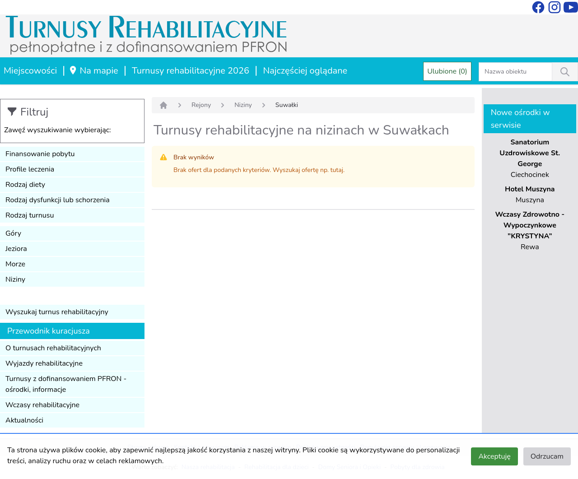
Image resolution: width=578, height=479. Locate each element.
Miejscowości (30, 71)
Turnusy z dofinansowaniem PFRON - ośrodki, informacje (65, 384)
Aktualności (24, 420)
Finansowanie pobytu (40, 154)
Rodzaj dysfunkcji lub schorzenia (57, 200)
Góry (13, 233)
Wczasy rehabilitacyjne (42, 405)
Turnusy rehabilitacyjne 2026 (190, 71)
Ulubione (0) (447, 71)
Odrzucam (547, 456)
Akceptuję (494, 456)
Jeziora (16, 249)
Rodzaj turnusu (29, 215)
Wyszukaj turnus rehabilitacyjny (56, 312)
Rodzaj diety (25, 185)
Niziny (15, 279)
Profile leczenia (29, 169)
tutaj (337, 170)
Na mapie (93, 71)
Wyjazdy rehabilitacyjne (44, 363)
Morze (15, 264)
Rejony (201, 105)
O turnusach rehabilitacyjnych (53, 348)
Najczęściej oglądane (305, 71)
